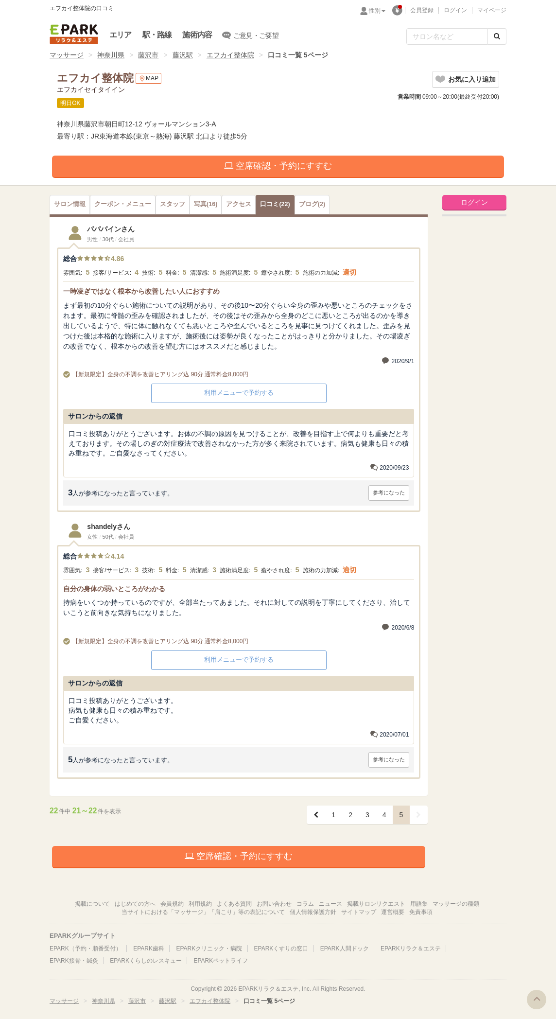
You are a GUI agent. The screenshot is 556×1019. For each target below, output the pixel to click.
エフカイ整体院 (230, 55)
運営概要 (392, 912)
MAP (148, 78)
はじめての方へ (135, 903)
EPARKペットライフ (220, 960)
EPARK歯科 (148, 948)
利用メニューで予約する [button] (239, 392)
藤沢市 (148, 55)
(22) (275, 204)
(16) (205, 204)
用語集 (419, 903)
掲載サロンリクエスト (376, 903)
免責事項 (421, 912)
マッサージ (67, 55)
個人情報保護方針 (313, 912)
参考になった (389, 492)
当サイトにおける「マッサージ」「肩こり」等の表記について (203, 912)
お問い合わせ (274, 903)
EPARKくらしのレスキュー (146, 960)
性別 (377, 10)
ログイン (455, 10)
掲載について (92, 903)
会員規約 (172, 903)
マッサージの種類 (456, 903)
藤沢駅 (183, 55)
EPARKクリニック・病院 (209, 948)
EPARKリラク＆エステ (74, 34)
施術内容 (197, 35)
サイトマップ (358, 912)
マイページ (491, 10)
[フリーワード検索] (447, 36)
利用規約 (200, 903)
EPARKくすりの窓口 (281, 948)
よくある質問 (234, 903)
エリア (120, 35)
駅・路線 (157, 35)
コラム (305, 903)
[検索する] (497, 36)
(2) (312, 204)
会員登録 (422, 10)
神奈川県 (110, 55)
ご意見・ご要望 (250, 35)
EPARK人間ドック (344, 948)
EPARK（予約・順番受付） (86, 948)
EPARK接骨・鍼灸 (74, 960)
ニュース (330, 903)
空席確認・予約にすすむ (278, 166)
